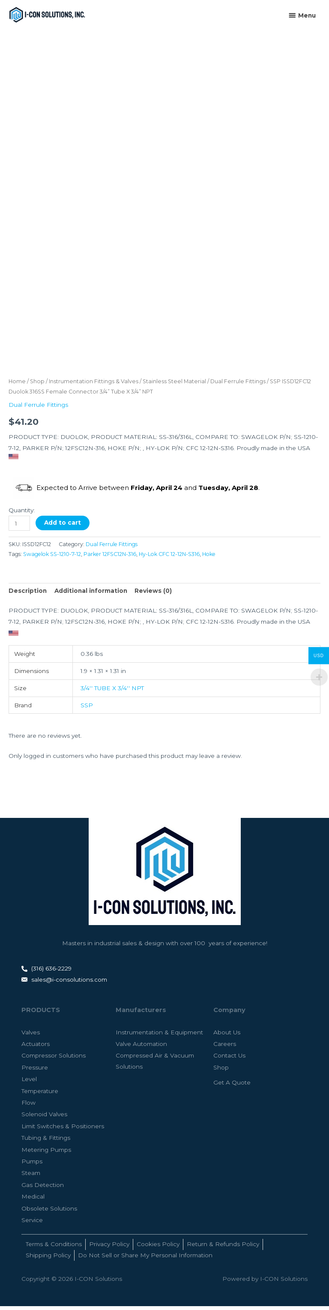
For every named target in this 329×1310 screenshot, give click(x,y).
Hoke (208, 558)
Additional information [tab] (90, 595)
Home (17, 385)
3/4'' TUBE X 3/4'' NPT (112, 691)
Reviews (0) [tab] (153, 595)
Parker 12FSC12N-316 (110, 558)
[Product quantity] (19, 527)
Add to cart (62, 526)
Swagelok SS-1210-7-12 (52, 558)
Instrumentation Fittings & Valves (93, 385)
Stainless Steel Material (174, 385)
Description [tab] (28, 595)
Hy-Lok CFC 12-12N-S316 (169, 558)
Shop (37, 385)
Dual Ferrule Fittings (238, 385)
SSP (87, 709)
